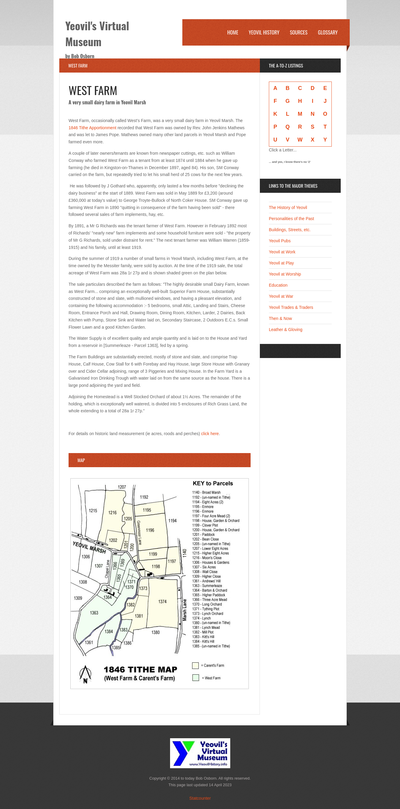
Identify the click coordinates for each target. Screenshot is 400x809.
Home (232, 32)
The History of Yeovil (288, 207)
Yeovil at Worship (285, 274)
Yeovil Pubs (280, 240)
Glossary (328, 32)
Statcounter (200, 798)
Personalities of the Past (291, 218)
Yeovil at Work (282, 251)
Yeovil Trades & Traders (291, 307)
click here (210, 433)
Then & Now (280, 318)
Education (278, 285)
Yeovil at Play (281, 263)
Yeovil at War (281, 296)
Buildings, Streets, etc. (289, 229)
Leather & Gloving (285, 329)
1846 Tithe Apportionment (92, 127)
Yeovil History (264, 32)
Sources (298, 32)
